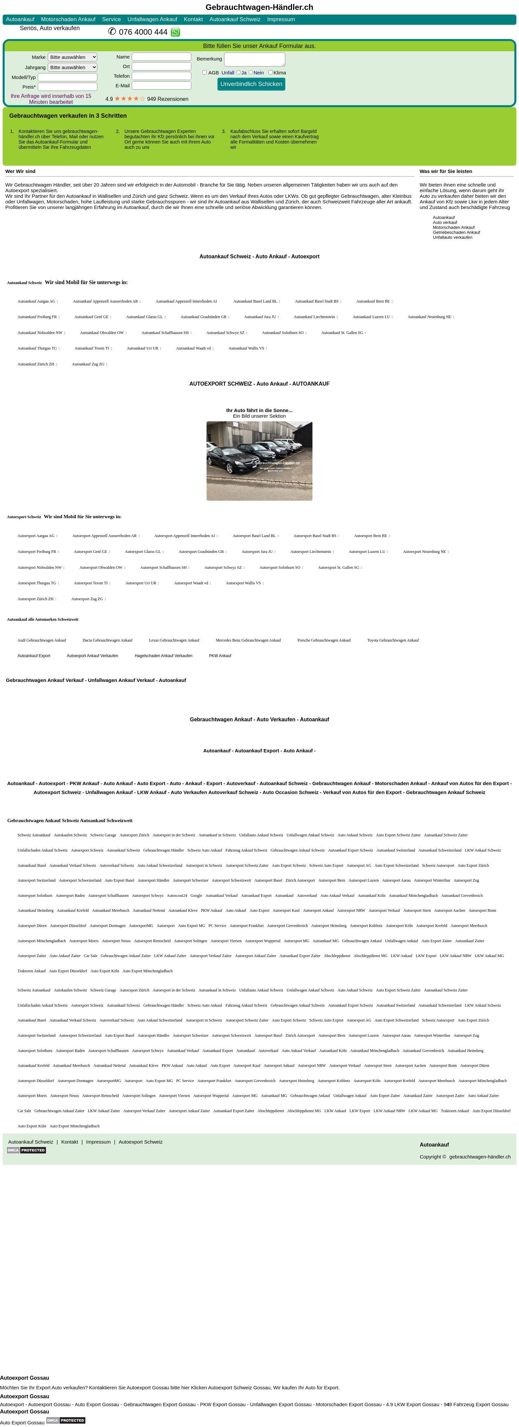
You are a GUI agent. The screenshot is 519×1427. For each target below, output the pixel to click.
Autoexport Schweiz (230, 1387)
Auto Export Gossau (22, 1422)
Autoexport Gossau (24, 1378)
